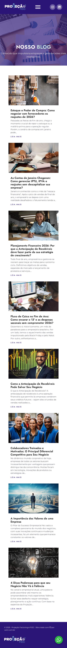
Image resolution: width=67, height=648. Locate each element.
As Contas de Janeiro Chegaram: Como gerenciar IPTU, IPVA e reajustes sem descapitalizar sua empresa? (31, 183)
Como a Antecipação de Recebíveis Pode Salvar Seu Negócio (32, 385)
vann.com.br (9, 630)
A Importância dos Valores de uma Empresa (32, 520)
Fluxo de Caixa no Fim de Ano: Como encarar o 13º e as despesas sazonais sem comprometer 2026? (32, 319)
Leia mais (16, 136)
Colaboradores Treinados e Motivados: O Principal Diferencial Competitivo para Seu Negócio (32, 451)
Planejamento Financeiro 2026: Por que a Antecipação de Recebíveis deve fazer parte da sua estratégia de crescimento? (32, 250)
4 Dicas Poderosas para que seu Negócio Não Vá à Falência (30, 584)
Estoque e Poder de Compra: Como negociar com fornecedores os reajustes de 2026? (33, 113)
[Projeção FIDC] (15, 6)
